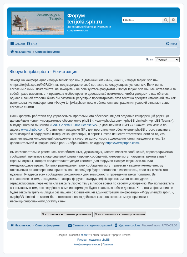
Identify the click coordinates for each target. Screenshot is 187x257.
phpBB (85, 235)
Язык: (150, 59)
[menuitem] (31, 44)
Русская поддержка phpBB (93, 239)
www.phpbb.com (32, 129)
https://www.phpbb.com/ (122, 143)
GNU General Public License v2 (73, 125)
